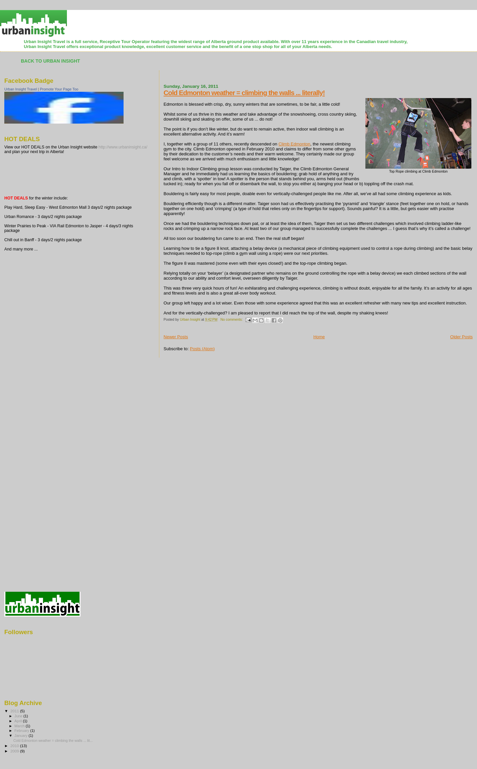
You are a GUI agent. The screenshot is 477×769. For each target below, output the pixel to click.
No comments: (232, 319)
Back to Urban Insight (50, 61)
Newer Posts (176, 336)
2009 (15, 751)
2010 (15, 745)
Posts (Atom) (202, 348)
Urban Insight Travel (20, 89)
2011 (15, 711)
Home (319, 336)
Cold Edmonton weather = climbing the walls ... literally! (244, 92)
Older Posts (461, 336)
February (22, 731)
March (20, 726)
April (19, 721)
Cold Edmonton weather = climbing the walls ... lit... (53, 740)
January (22, 736)
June (19, 716)
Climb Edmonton (294, 143)
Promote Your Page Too (59, 89)
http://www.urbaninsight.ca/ (122, 147)
